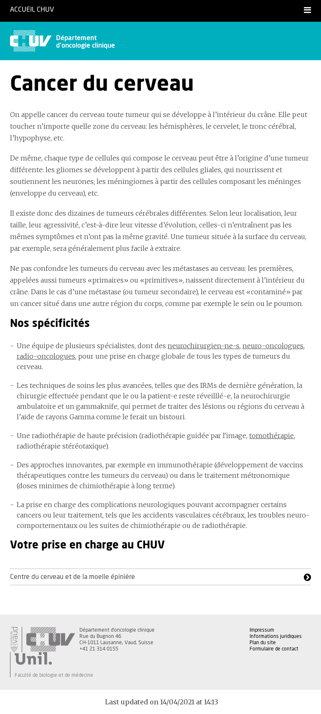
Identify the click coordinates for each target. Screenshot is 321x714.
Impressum (262, 629)
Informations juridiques (276, 636)
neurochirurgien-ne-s (203, 346)
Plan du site (263, 642)
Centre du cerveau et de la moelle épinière (72, 577)
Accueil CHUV (32, 9)
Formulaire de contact (274, 648)
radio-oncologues (46, 356)
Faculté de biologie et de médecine (54, 675)
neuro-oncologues (272, 346)
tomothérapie (271, 435)
